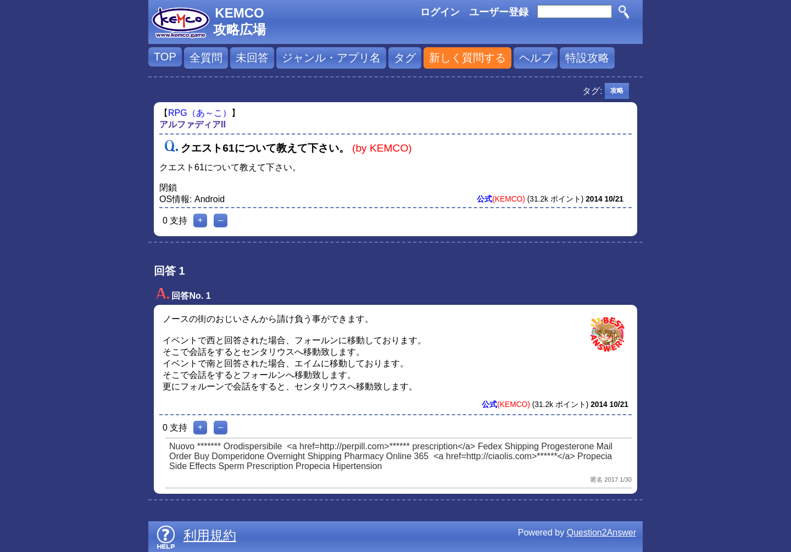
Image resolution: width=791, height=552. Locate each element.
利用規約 (209, 535)
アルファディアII (192, 124)
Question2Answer (601, 532)
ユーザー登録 (498, 12)
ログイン (440, 12)
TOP (165, 57)
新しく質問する (467, 58)
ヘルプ (535, 58)
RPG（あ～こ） (199, 113)
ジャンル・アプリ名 (331, 58)
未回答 (252, 58)
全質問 (206, 58)
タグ (405, 58)
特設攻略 (587, 58)
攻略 (616, 90)
